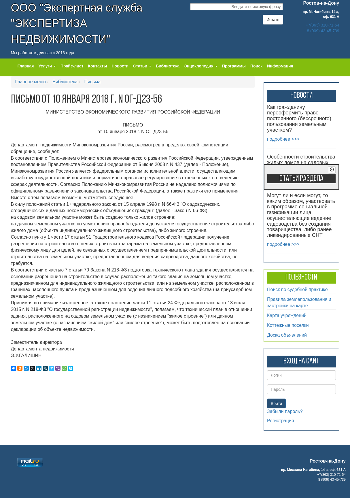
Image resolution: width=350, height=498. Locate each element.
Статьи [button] (142, 66)
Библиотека (167, 66)
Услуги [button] (47, 66)
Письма (92, 81)
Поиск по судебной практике (297, 289)
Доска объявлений (287, 335)
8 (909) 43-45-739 (323, 31)
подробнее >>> (283, 139)
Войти (276, 403)
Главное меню (30, 81)
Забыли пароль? (285, 411)
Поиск (256, 66)
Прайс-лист (72, 66)
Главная (26, 66)
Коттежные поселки (288, 325)
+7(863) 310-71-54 (322, 25)
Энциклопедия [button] (200, 66)
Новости (120, 66)
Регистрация (280, 420)
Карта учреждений (287, 315)
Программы (234, 66)
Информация (280, 66)
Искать (272, 19)
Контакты (97, 66)
